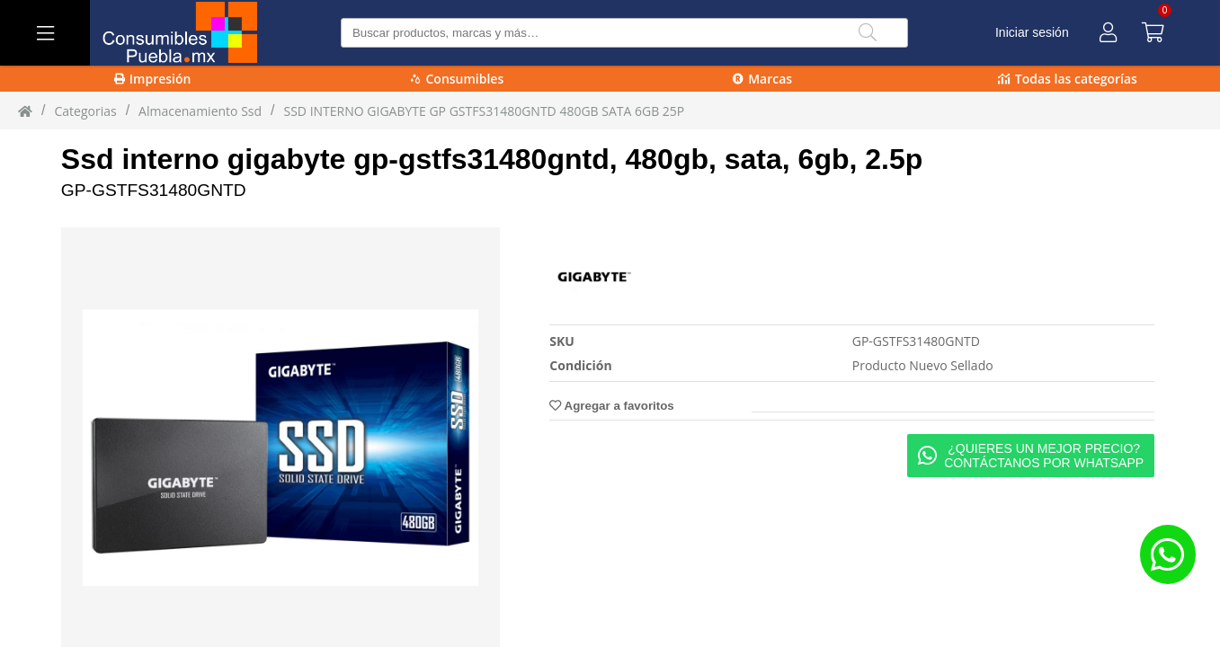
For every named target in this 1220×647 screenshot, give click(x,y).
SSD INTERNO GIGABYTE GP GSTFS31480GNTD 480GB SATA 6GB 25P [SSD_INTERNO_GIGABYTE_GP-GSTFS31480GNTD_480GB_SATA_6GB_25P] (484, 111)
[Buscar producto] (624, 33)
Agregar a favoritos (611, 405)
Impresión (152, 78)
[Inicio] (25, 110)
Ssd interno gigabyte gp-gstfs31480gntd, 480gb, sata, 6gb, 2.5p (491, 159)
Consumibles (457, 78)
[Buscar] (867, 33)
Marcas (762, 78)
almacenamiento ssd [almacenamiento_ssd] (200, 111)
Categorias (85, 111)
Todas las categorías (1067, 78)
